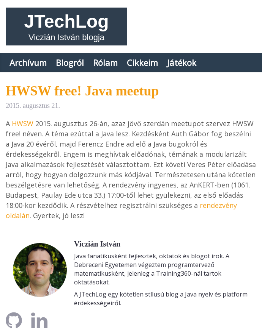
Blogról (70, 62)
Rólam (105, 62)
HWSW (22, 123)
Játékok (181, 62)
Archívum (28, 62)
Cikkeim (142, 62)
